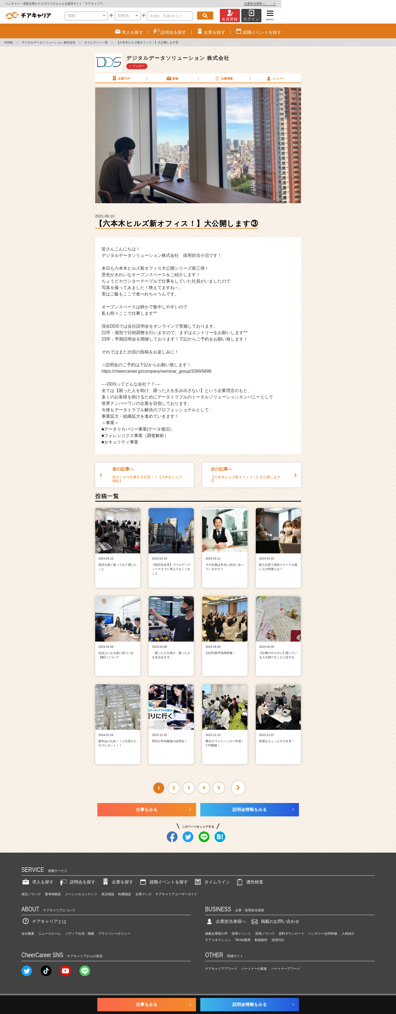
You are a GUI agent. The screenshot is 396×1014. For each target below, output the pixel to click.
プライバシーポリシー (114, 933)
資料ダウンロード (291, 933)
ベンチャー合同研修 (322, 933)
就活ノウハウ (31, 894)
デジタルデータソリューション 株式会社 (49, 42)
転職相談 (124, 894)
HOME (8, 42)
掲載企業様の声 (216, 933)
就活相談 (107, 894)
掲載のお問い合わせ (274, 921)
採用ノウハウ (265, 933)
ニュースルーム (49, 933)
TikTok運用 (242, 940)
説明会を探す (77, 882)
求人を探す (37, 882)
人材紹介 (348, 933)
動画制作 (261, 940)
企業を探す (117, 882)
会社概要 (27, 933)
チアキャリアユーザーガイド (176, 894)
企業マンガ (143, 894)
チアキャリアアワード (221, 969)
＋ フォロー (137, 66)
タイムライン (212, 882)
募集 (172, 78)
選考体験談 (53, 894)
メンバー (275, 78)
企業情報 (223, 78)
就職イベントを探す (163, 882)
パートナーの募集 (254, 969)
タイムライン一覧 (96, 42)
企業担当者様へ (374, 3)
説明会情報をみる (249, 809)
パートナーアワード (285, 969)
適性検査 (249, 882)
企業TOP (120, 78)
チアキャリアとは (43, 921)
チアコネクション (218, 940)
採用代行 (278, 940)
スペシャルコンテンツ (81, 894)
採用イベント (241, 933)
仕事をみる (146, 809)
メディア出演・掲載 (79, 933)
